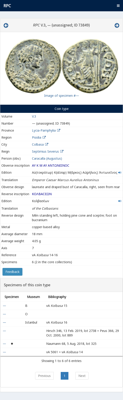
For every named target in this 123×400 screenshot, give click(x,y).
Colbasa (38, 144)
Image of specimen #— (61, 95)
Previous (44, 376)
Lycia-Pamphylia (44, 130)
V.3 (34, 116)
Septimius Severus (45, 151)
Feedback (12, 272)
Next (82, 376)
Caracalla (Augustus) (47, 158)
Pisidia (36, 137)
